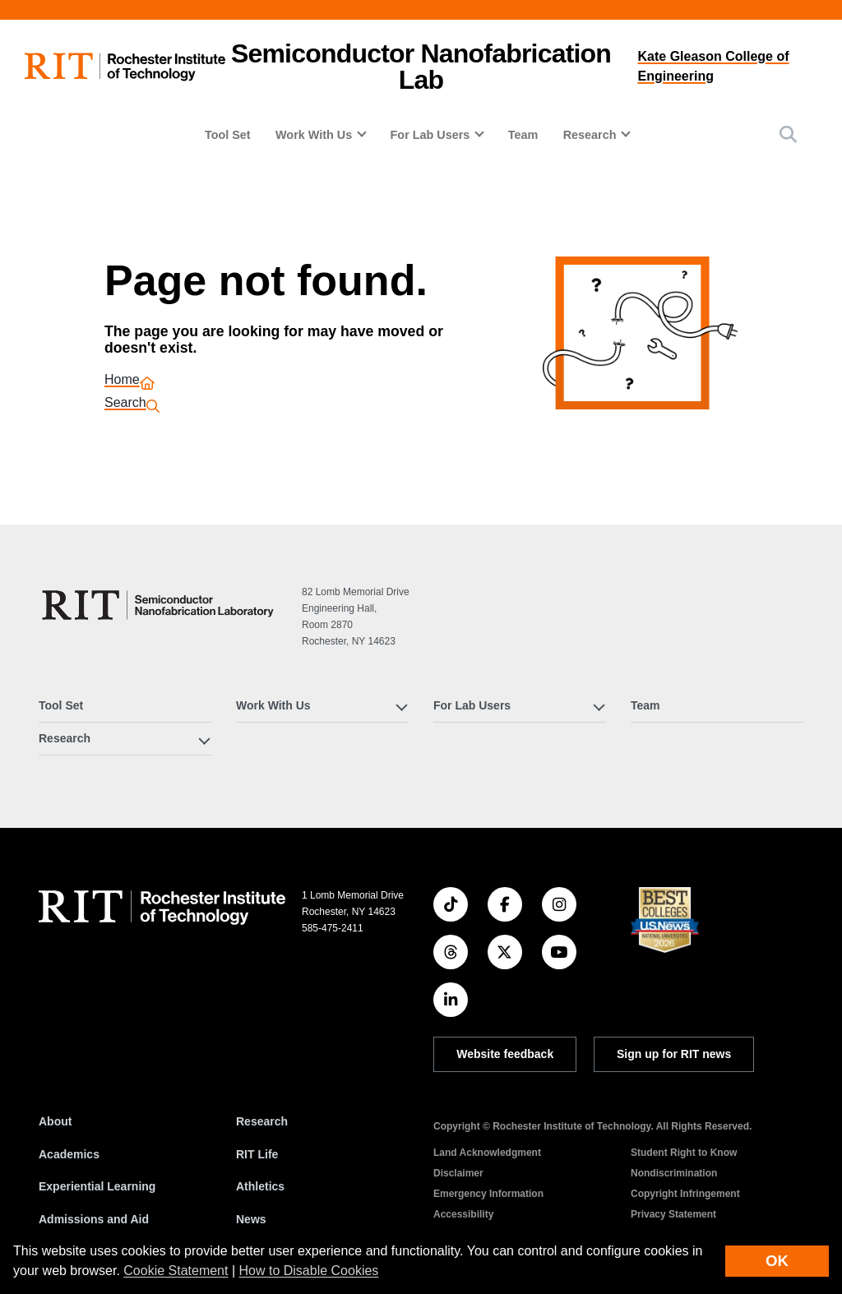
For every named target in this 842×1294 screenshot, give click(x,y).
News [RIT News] (251, 1219)
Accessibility (463, 1214)
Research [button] (590, 134)
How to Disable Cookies (309, 1271)
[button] (788, 134)
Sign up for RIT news (674, 1054)
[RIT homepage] (125, 67)
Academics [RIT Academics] (69, 1154)
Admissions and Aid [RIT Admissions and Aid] (94, 1219)
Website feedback (504, 1054)
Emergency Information (488, 1193)
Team (523, 134)
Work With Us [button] (313, 134)
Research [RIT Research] (262, 1121)
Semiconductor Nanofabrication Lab (421, 67)
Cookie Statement (175, 1271)
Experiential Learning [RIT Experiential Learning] (97, 1186)
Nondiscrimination (674, 1173)
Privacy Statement (673, 1214)
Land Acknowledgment (487, 1152)
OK (777, 1260)
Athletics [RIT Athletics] (260, 1186)
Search (125, 404)
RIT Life (257, 1154)
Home (122, 381)
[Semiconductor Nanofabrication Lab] (160, 605)
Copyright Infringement (685, 1193)
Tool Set (228, 134)
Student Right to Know (684, 1152)
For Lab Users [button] (430, 134)
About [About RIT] (55, 1121)
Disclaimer (458, 1173)
